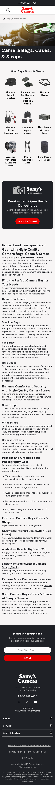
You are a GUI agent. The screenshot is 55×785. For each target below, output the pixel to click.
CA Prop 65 (27, 758)
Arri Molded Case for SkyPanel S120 (23, 549)
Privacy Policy (15, 751)
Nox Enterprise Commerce (27, 710)
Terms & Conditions (36, 751)
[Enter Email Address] (27, 650)
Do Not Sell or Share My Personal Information (29, 745)
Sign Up (27, 657)
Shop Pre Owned (27, 221)
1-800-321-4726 (27, 696)
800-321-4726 (29, 2)
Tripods (48, 585)
